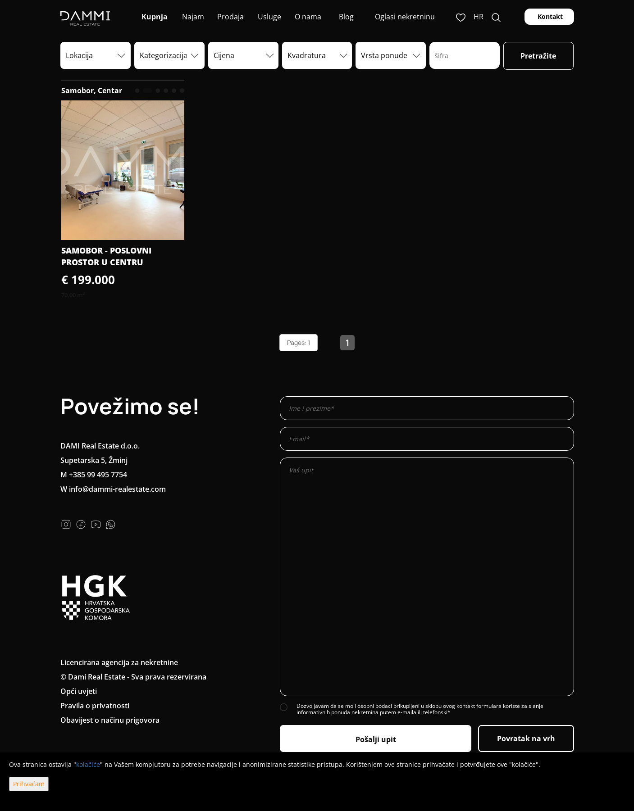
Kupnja (154, 17)
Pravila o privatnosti (94, 706)
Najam (192, 17)
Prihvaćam (29, 783)
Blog (345, 17)
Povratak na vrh (526, 738)
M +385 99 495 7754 (93, 475)
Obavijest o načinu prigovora (110, 720)
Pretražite (538, 56)
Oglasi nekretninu (405, 17)
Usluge (268, 17)
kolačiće (88, 764)
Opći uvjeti (78, 691)
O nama (307, 17)
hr (478, 17)
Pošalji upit (376, 739)
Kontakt (549, 16)
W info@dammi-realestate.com (113, 489)
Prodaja (230, 17)
